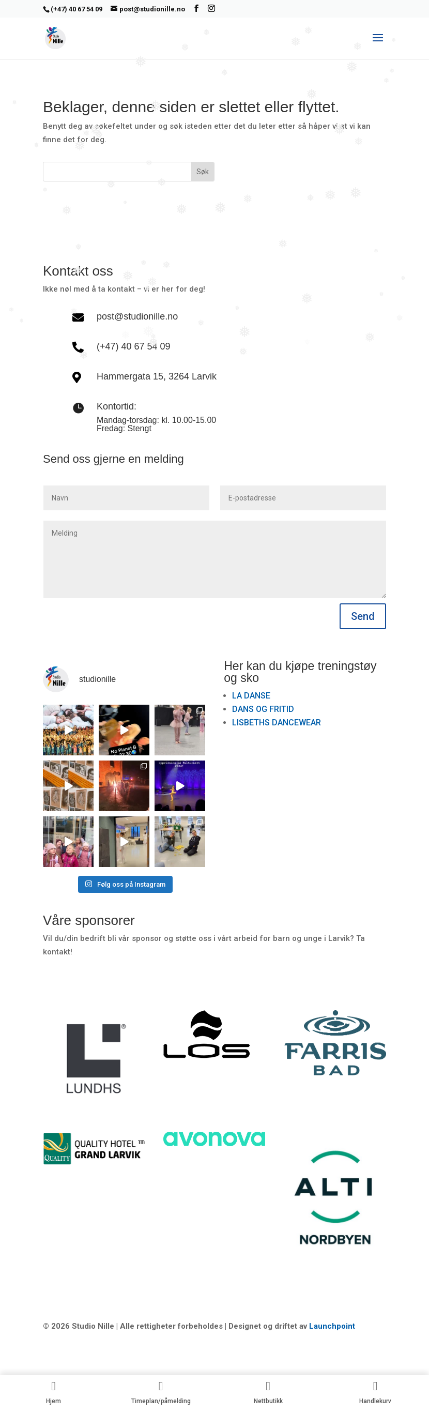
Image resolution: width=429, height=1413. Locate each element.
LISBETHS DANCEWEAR (276, 722)
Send (363, 616)
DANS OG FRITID (263, 709)
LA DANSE (251, 696)
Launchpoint (332, 1326)
